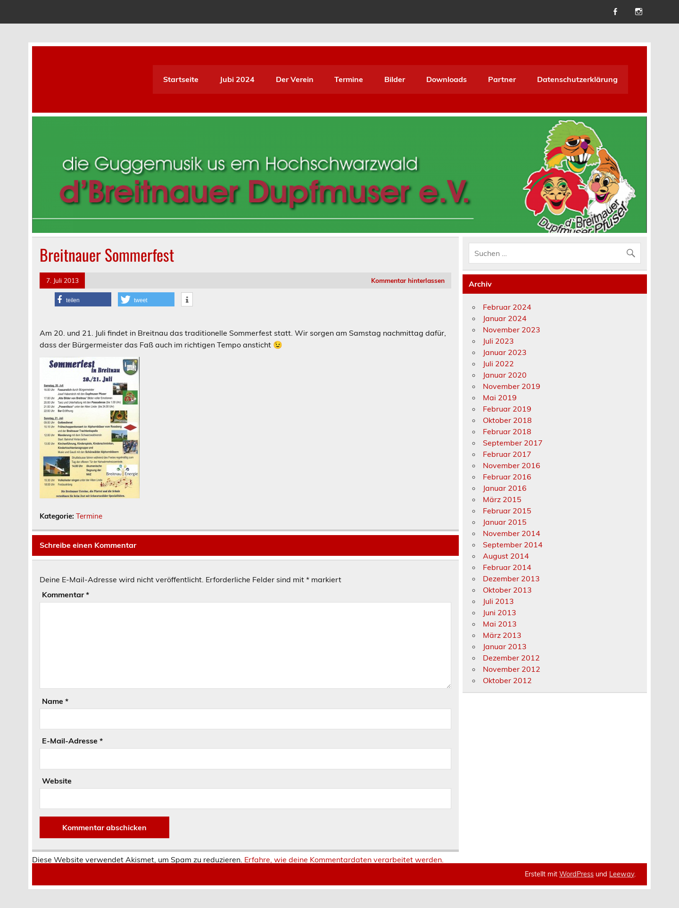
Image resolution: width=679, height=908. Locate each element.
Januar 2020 (505, 375)
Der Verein (295, 79)
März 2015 (502, 499)
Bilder (394, 79)
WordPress (576, 874)
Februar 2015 (507, 510)
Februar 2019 (507, 408)
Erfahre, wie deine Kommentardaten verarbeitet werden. (344, 859)
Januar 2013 (505, 646)
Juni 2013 (499, 612)
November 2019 (511, 386)
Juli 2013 (498, 601)
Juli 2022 (498, 363)
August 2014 (506, 556)
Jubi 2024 (237, 79)
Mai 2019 (500, 397)
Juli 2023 (498, 341)
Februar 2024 (507, 307)
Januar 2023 (505, 352)
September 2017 (513, 442)
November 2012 (511, 669)
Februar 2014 (507, 567)
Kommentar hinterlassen (408, 280)
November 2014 (511, 533)
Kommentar (65, 594)
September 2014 (513, 544)
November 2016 (511, 465)
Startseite (181, 79)
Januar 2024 (505, 318)
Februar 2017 (507, 454)
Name (55, 701)
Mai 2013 (500, 623)
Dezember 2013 (511, 578)
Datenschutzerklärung (577, 79)
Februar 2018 (507, 431)
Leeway (621, 874)
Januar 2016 (505, 488)
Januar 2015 (505, 522)
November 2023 (511, 329)
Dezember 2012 (511, 657)
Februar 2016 (507, 476)
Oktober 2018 (507, 420)
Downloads (446, 79)
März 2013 (502, 635)
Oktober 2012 (507, 680)
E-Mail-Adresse (72, 740)
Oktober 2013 (507, 589)
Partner (502, 79)
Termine (348, 79)
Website (57, 780)
